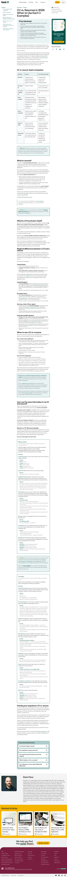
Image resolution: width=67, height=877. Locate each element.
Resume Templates (18, 857)
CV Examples (17, 862)
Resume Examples (18, 853)
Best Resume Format (18, 855)
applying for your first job (28, 383)
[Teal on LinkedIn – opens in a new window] (59, 875)
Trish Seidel (59, 11)
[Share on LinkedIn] (60, 49)
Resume (25, 7)
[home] (5, 2)
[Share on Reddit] (64, 49)
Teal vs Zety (43, 859)
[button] (37, 2)
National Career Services (38, 284)
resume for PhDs (28, 392)
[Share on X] (56, 49)
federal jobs (29, 274)
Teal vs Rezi (43, 855)
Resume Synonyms (31, 855)
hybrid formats (37, 561)
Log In (55, 855)
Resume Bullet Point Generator (7, 862)
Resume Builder (27, 565)
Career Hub (19, 7)
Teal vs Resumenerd (44, 862)
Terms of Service (21, 875)
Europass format (24, 297)
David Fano (27, 197)
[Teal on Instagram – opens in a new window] (65, 875)
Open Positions (57, 860)
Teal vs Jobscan (43, 853)
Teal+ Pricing (56, 857)
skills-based (29, 561)
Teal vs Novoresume (44, 857)
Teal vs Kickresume (44, 860)
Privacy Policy (13, 875)
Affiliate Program (57, 862)
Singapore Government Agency (33, 308)
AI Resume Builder (23, 2)
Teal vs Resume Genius (45, 864)
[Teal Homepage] (2, 869)
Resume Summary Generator (6, 859)
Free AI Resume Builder (5, 864)
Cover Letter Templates (19, 860)
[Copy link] (53, 49)
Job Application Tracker (5, 855)
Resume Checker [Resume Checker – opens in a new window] (4, 857)
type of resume (43, 57)
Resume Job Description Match (6, 860)
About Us (56, 859)
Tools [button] (36, 2)
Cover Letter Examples (19, 859)
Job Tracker (30, 2)
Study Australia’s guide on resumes (33, 322)
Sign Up (55, 853)
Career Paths (30, 859)
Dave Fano (56, 7)
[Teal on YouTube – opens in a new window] (56, 875)
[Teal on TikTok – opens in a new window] (62, 875)
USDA (27, 276)
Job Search (30, 857)
